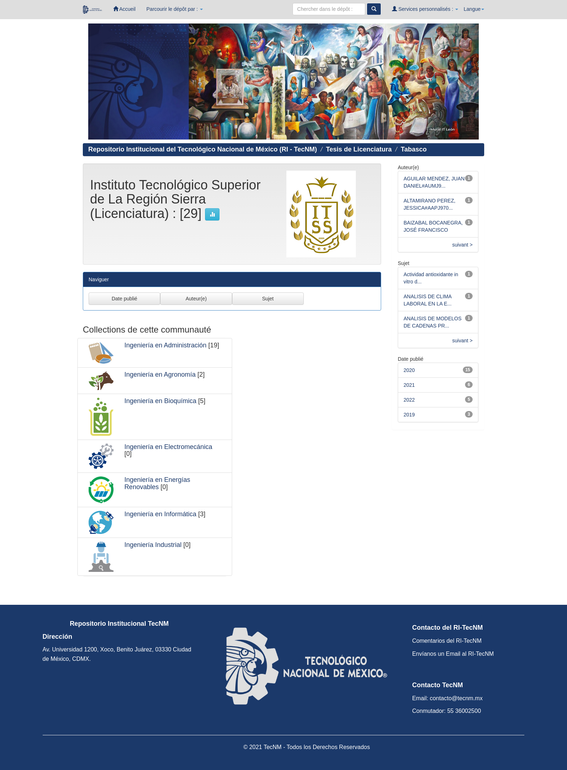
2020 (409, 370)
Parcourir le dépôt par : (174, 9)
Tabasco (414, 149)
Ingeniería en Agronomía (160, 374)
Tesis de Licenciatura (359, 149)
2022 (409, 400)
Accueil (124, 9)
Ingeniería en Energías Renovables (157, 483)
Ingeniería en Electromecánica (168, 446)
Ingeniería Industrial (153, 544)
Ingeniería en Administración (165, 345)
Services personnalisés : (425, 9)
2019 (409, 415)
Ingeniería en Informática (160, 514)
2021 (409, 385)
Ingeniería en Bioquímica (160, 401)
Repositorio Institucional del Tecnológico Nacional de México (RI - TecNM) (202, 149)
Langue (474, 9)
